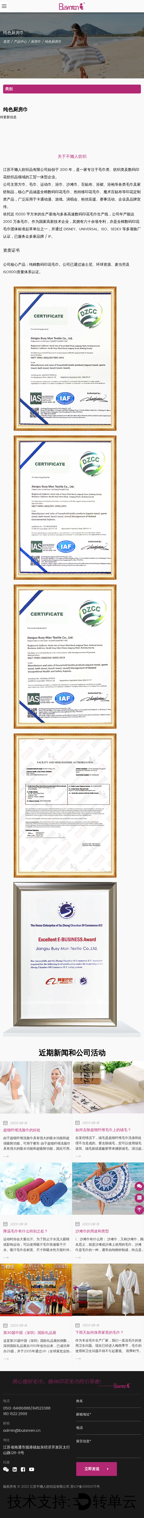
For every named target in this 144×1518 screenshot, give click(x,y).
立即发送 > (96, 1469)
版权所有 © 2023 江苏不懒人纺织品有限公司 (36, 1486)
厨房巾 (36, 41)
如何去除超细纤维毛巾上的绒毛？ (103, 1130)
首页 (6, 41)
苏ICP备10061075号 (85, 1486)
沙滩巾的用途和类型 (92, 1231)
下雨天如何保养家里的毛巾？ (99, 1333)
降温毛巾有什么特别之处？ (25, 1231)
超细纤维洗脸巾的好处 (21, 1130)
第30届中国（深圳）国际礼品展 (29, 1333)
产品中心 (20, 41)
